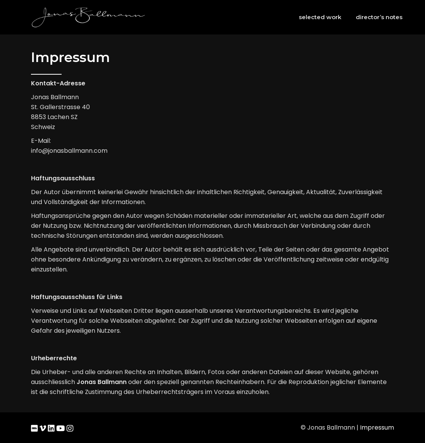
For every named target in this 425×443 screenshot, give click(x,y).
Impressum (377, 427)
